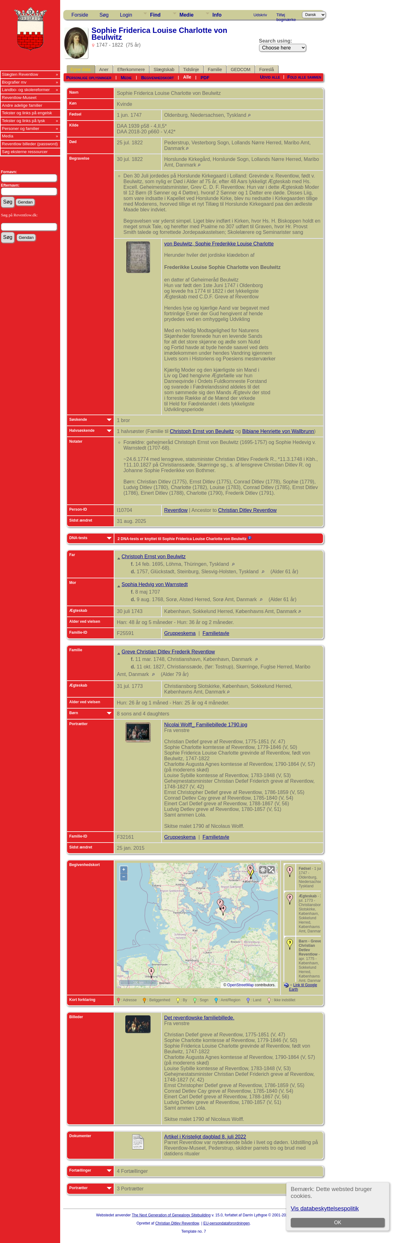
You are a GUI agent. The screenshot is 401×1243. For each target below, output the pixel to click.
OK (337, 1222)
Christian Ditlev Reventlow (247, 510)
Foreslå (266, 69)
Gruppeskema (180, 633)
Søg (103, 15)
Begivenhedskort (157, 77)
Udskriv (260, 15)
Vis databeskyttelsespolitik (325, 1208)
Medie (187, 15)
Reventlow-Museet (19, 97)
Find (155, 15)
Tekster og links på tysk (23, 120)
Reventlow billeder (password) (30, 144)
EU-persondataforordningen (226, 1223)
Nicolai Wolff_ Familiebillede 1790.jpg (205, 724)
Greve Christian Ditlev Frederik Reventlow (168, 651)
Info (216, 15)
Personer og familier (20, 128)
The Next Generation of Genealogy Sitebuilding (171, 1215)
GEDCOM (240, 69)
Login (126, 15)
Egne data (80, 69)
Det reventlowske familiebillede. (199, 1017)
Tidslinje (191, 69)
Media (7, 136)
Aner (104, 69)
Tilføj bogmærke (286, 16)
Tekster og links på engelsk (27, 113)
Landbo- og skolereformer (26, 89)
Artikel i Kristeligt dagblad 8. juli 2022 (205, 1136)
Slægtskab (164, 69)
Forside (79, 15)
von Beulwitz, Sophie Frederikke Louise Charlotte (219, 243)
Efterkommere (131, 69)
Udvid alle (270, 77)
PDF (204, 77)
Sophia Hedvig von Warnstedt (155, 584)
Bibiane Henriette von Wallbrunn (278, 431)
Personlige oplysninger (88, 77)
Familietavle (215, 633)
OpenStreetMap (240, 985)
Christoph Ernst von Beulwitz (202, 431)
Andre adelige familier (22, 105)
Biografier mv (14, 82)
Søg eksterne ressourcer (25, 151)
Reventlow (176, 510)
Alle (187, 77)
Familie (215, 69)
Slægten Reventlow (20, 74)
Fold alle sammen (304, 77)
